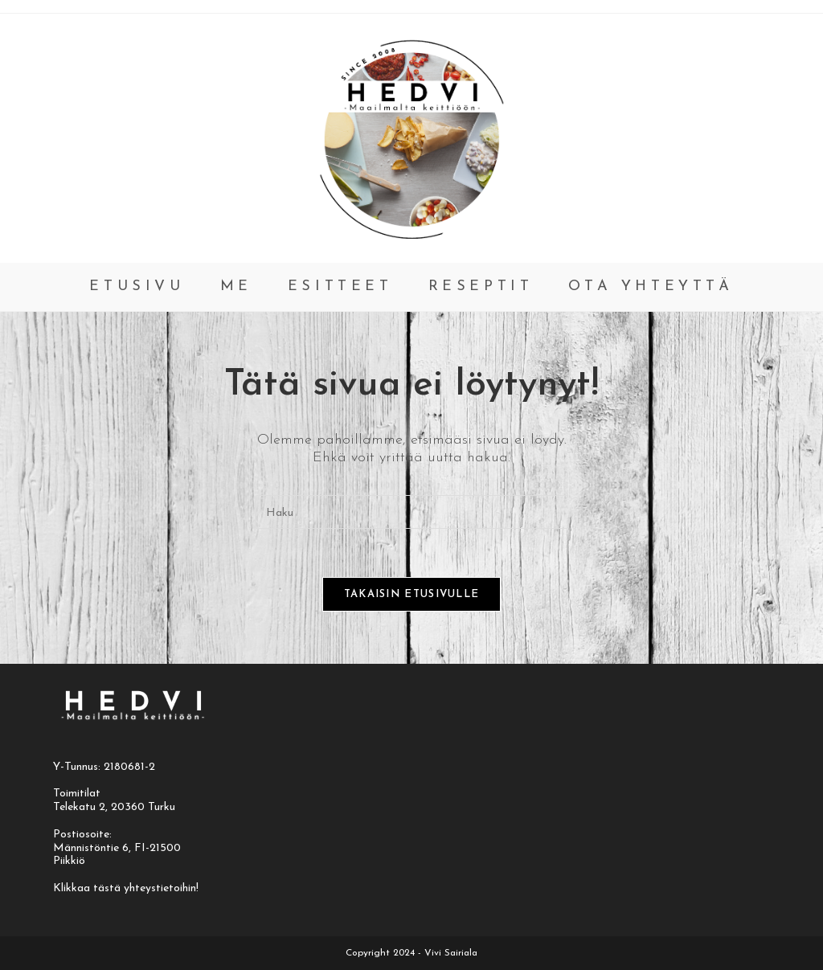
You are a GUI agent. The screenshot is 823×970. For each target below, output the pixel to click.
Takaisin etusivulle (412, 594)
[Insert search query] (411, 512)
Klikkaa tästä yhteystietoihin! (126, 888)
